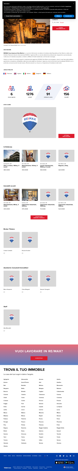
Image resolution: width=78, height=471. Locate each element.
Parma (41, 419)
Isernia (23, 406)
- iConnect (29, 468)
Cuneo (23, 400)
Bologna (41, 388)
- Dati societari (34, 467)
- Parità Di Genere (17, 468)
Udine (40, 440)
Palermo (23, 419)
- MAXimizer (35, 468)
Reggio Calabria (43, 428)
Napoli (41, 415)
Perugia (6, 422)
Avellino (59, 382)
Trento (58, 437)
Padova (6, 419)
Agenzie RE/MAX (14, 45)
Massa (5, 412)
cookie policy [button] (46, 8)
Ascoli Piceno (25, 382)
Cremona (59, 397)
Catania (23, 394)
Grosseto (59, 403)
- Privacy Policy (41, 467)
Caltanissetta (60, 391)
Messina (41, 412)
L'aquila (41, 406)
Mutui (13, 455)
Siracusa (23, 434)
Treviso (6, 440)
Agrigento (6, 379)
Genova (41, 403)
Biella (22, 388)
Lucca (58, 409)
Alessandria (24, 379)
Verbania (23, 443)
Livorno (41, 409)
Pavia (58, 419)
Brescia (6, 391)
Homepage (6, 45)
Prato (58, 425)
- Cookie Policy (48, 467)
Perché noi (19, 455)
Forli (22, 403)
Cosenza (41, 397)
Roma (22, 431)
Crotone (6, 400)
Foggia (5, 403)
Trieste (23, 440)
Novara (59, 415)
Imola (5, 406)
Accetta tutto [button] (68, 16)
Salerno (41, 431)
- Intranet (40, 468)
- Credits (45, 468)
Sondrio (41, 434)
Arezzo (5, 382)
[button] (73, 3)
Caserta (6, 394)
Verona (41, 443)
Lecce (23, 409)
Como (23, 397)
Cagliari (41, 391)
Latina (5, 409)
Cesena (59, 394)
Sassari (59, 431)
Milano (58, 412)
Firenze (59, 400)
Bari (5, 385)
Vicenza (59, 443)
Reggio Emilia (60, 428)
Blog (40, 455)
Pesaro (23, 422)
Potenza (41, 425)
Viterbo (6, 446)
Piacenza (59, 422)
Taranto (59, 434)
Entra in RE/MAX (27, 455)
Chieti (5, 397)
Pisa (5, 425)
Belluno (41, 385)
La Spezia (59, 406)
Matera (23, 412)
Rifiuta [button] (58, 16)
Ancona (41, 379)
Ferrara (41, 400)
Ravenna (23, 428)
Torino (23, 437)
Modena (6, 415)
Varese (59, 440)
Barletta (23, 385)
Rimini (5, 431)
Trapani (41, 437)
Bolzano (59, 388)
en (47, 455)
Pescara (41, 422)
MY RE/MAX (34, 455)
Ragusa (6, 428)
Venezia (6, 443)
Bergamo (6, 388)
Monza (23, 415)
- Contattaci (24, 468)
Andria (58, 379)
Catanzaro (42, 394)
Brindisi (23, 391)
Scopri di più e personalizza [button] (13, 16)
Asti (40, 382)
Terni (5, 437)
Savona (6, 434)
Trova (9, 45)
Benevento (60, 385)
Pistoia (23, 425)
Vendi (9, 455)
